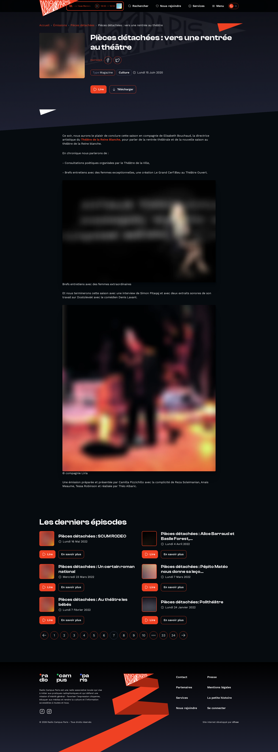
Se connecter (218, 708)
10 (143, 635)
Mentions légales (221, 687)
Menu (218, 6)
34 (173, 635)
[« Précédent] (44, 635)
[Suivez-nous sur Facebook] (42, 712)
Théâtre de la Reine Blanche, (101, 139)
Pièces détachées (82, 25)
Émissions (60, 25)
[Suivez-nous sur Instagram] (49, 712)
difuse (235, 722)
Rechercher (138, 6)
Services (196, 6)
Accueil (44, 25)
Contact (183, 677)
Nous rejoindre (168, 6)
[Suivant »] (183, 635)
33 (163, 635)
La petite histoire (221, 697)
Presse (213, 677)
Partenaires (186, 687)
